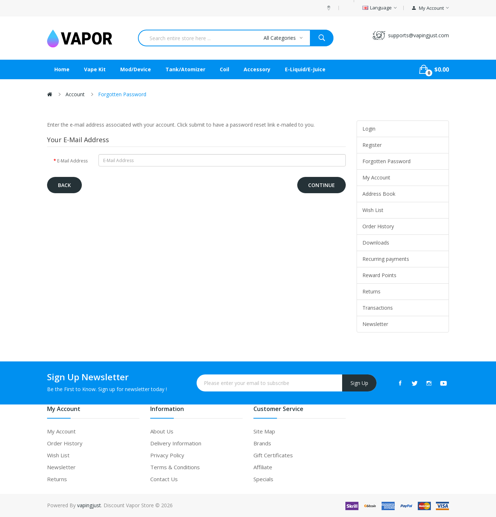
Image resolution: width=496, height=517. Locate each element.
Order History (378, 226)
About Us (161, 431)
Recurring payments (385, 258)
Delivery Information (175, 443)
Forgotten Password (122, 94)
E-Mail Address (72, 161)
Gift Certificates (273, 455)
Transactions (377, 307)
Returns (371, 291)
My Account (376, 177)
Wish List (372, 210)
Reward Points (379, 275)
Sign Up (359, 383)
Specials (263, 479)
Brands (262, 443)
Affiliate (262, 467)
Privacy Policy (167, 455)
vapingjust (89, 505)
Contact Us (164, 479)
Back (64, 185)
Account (75, 94)
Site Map (264, 431)
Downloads (375, 242)
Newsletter (375, 324)
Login (368, 128)
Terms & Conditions (175, 467)
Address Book (378, 193)
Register (372, 144)
